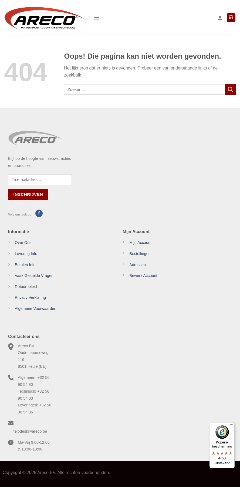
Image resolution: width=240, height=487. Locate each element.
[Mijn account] (220, 18)
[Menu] (96, 17)
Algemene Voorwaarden (35, 308)
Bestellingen (139, 253)
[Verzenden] (230, 89)
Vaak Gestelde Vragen (34, 275)
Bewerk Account (143, 275)
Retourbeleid (26, 286)
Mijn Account (140, 242)
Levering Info (26, 253)
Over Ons (23, 242)
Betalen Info (25, 265)
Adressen (137, 265)
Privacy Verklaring (30, 297)
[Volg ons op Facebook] (39, 213)
